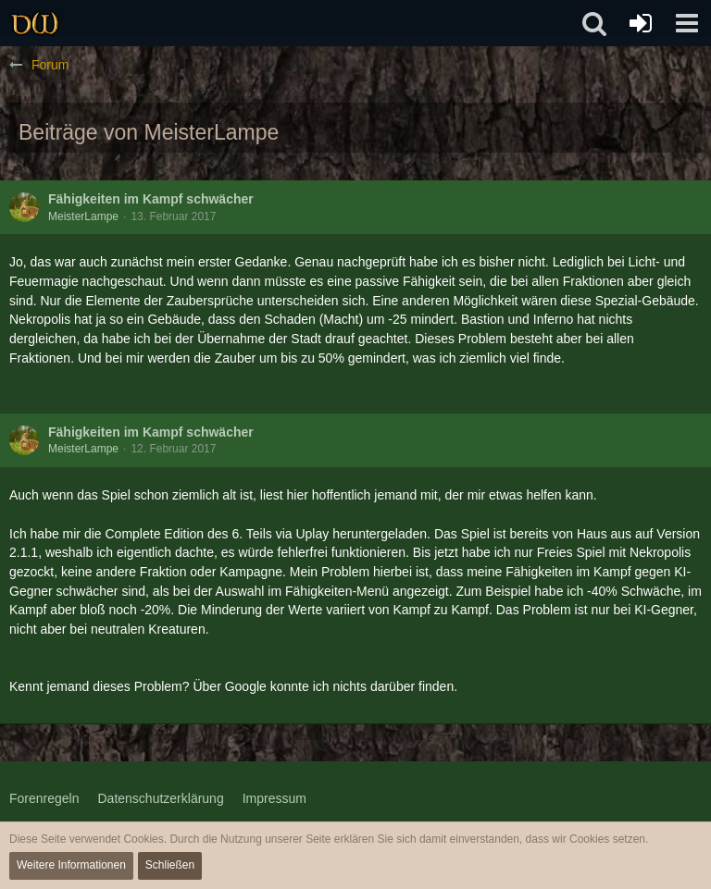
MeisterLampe (83, 216)
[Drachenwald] (35, 23)
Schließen (169, 864)
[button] (686, 23)
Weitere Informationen (71, 864)
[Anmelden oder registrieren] (640, 23)
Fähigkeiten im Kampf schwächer (151, 198)
